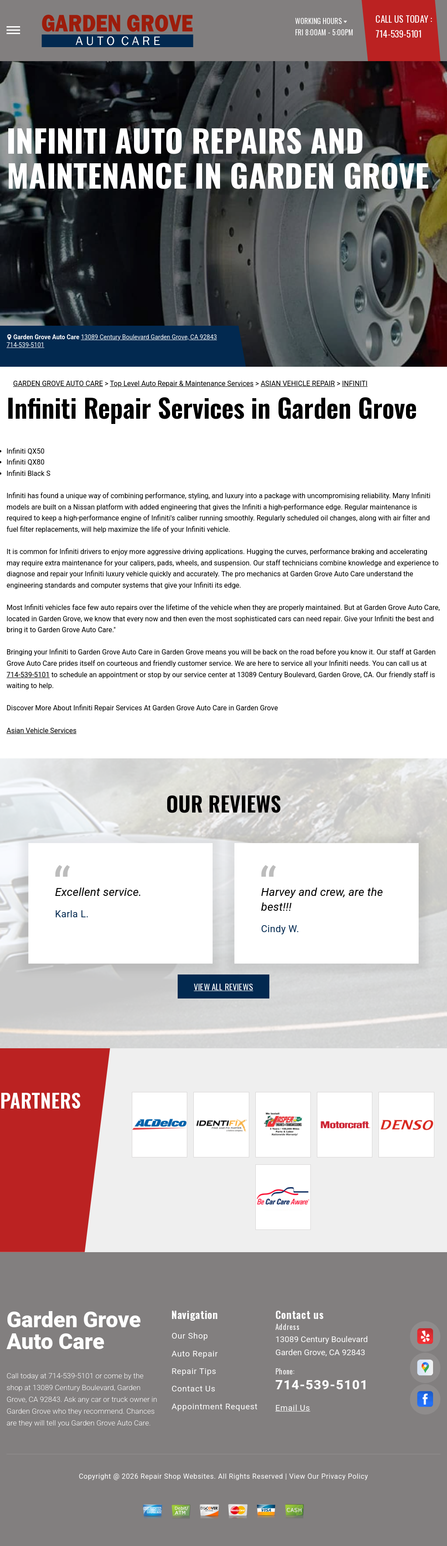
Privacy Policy (344, 1476)
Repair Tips (194, 1371)
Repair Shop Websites (177, 1476)
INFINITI (355, 383)
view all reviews (223, 986)
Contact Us (194, 1389)
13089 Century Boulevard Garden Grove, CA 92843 (149, 337)
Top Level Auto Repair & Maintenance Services (182, 383)
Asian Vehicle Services (41, 731)
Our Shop (190, 1336)
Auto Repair (195, 1354)
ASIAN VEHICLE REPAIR (298, 383)
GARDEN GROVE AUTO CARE (58, 383)
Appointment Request (215, 1406)
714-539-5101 (398, 33)
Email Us (292, 1408)
